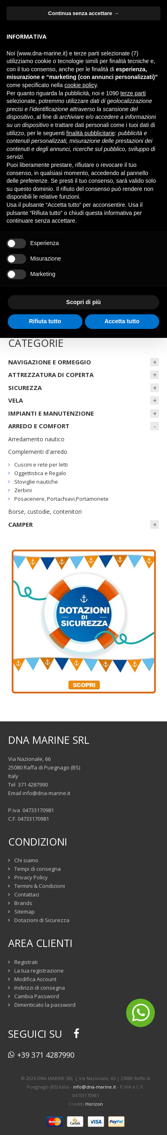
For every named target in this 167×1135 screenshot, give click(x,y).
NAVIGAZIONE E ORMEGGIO (49, 362)
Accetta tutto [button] (122, 321)
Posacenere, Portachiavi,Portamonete (61, 498)
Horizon (94, 1104)
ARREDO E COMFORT (38, 426)
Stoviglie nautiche (36, 481)
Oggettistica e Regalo (40, 473)
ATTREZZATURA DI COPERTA (51, 374)
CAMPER (20, 524)
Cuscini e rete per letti (41, 464)
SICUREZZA (25, 387)
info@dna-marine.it (46, 793)
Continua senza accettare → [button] (83, 13)
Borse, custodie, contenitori (45, 511)
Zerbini (23, 490)
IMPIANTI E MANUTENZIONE (51, 413)
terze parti (133, 93)
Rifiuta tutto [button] (45, 321)
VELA (15, 400)
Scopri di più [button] (83, 302)
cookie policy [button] (81, 85)
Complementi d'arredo (37, 452)
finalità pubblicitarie (90, 133)
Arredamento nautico (36, 439)
